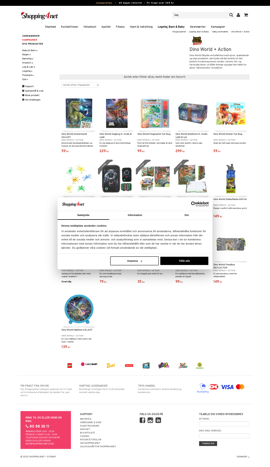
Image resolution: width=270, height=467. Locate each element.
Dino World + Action (240, 31)
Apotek (106, 27)
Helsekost (90, 27)
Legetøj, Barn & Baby (171, 27)
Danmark (243, 456)
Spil (25, 79)
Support (28, 86)
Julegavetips (104, 3)
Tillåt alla (184, 260)
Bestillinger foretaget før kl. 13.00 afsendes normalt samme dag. (105, 389)
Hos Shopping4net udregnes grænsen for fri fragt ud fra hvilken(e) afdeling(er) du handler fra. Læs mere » (46, 390)
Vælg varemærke (220, 31)
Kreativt (27, 62)
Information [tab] (135, 215)
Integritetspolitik (90, 439)
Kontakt (85, 429)
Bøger (26, 54)
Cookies (84, 436)
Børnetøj (28, 58)
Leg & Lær (29, 67)
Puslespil (28, 75)
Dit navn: (204, 419)
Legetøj (27, 71)
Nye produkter (32, 44)
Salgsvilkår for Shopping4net (98, 446)
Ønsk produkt (30, 95)
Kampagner (218, 27)
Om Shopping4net (90, 443)
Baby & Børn (30, 50)
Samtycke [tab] (83, 215)
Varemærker (198, 27)
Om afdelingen (31, 99)
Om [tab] (186, 215)
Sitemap (51, 456)
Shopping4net (179, 31)
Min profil (86, 419)
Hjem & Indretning (141, 27)
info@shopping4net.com (40, 444)
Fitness (120, 27)
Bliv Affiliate (87, 433)
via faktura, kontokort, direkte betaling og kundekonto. (164, 389)
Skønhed (50, 27)
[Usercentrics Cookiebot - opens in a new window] (194, 204)
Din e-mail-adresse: (210, 430)
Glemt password (89, 426)
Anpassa (134, 260)
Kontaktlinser (69, 27)
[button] (246, 15)
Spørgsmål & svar (33, 90)
